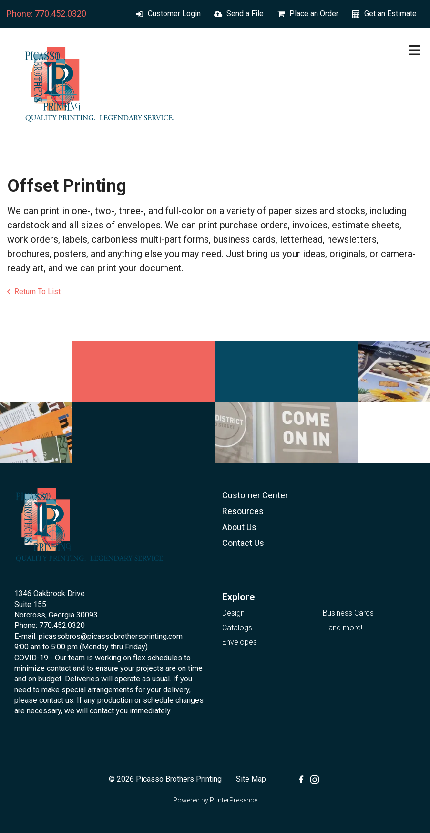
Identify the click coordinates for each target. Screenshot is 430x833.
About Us (239, 527)
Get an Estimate (390, 13)
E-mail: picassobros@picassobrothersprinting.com (98, 636)
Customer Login (174, 13)
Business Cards (348, 612)
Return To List (37, 291)
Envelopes (239, 642)
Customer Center (255, 495)
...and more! (342, 627)
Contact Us (243, 543)
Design (233, 612)
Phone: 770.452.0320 (46, 14)
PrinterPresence (233, 800)
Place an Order (313, 13)
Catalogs (237, 627)
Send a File (245, 13)
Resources (243, 511)
